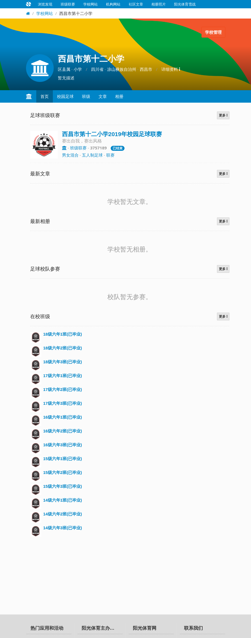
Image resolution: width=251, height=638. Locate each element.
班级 (86, 96)
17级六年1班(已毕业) (62, 375)
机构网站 (113, 4)
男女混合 (70, 155)
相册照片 (158, 4)
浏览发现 (45, 4)
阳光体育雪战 (185, 4)
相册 (119, 96)
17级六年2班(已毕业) (62, 389)
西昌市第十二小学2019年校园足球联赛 (112, 134)
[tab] (48, 628)
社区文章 (136, 4)
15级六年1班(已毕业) (62, 458)
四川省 (97, 69)
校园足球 (65, 96)
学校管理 (213, 32)
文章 (103, 96)
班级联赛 (68, 4)
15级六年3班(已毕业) (62, 486)
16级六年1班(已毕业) (62, 417)
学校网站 (90, 4)
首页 (44, 96)
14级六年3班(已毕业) (62, 527)
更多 (223, 115)
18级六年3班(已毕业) (62, 361)
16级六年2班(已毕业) (62, 431)
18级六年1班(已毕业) (62, 334)
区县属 (64, 69)
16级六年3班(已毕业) (62, 444)
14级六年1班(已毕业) (62, 500)
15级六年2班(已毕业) (62, 472)
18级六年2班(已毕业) (62, 348)
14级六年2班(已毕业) (62, 514)
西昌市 (146, 69)
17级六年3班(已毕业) (62, 403)
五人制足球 (92, 155)
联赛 (110, 155)
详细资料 (170, 69)
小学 (78, 69)
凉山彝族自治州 (121, 69)
